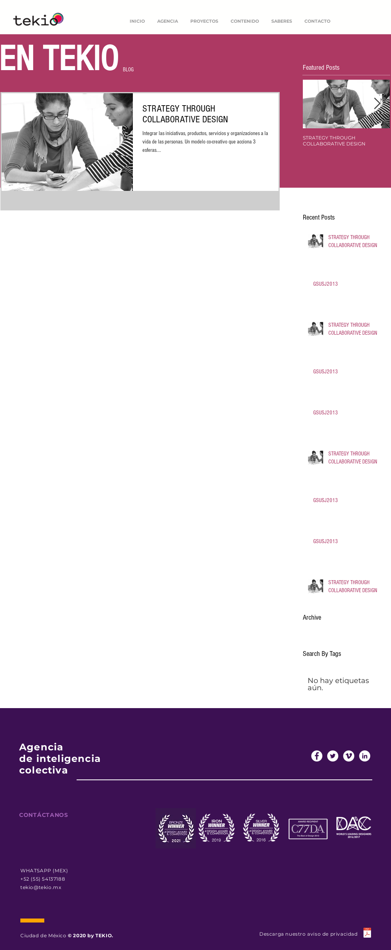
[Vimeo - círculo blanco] (348, 756)
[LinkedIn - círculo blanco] (364, 756)
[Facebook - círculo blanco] (316, 756)
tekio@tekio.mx (40, 887)
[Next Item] (377, 104)
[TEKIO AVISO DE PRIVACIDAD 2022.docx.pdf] (367, 934)
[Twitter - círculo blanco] (332, 756)
